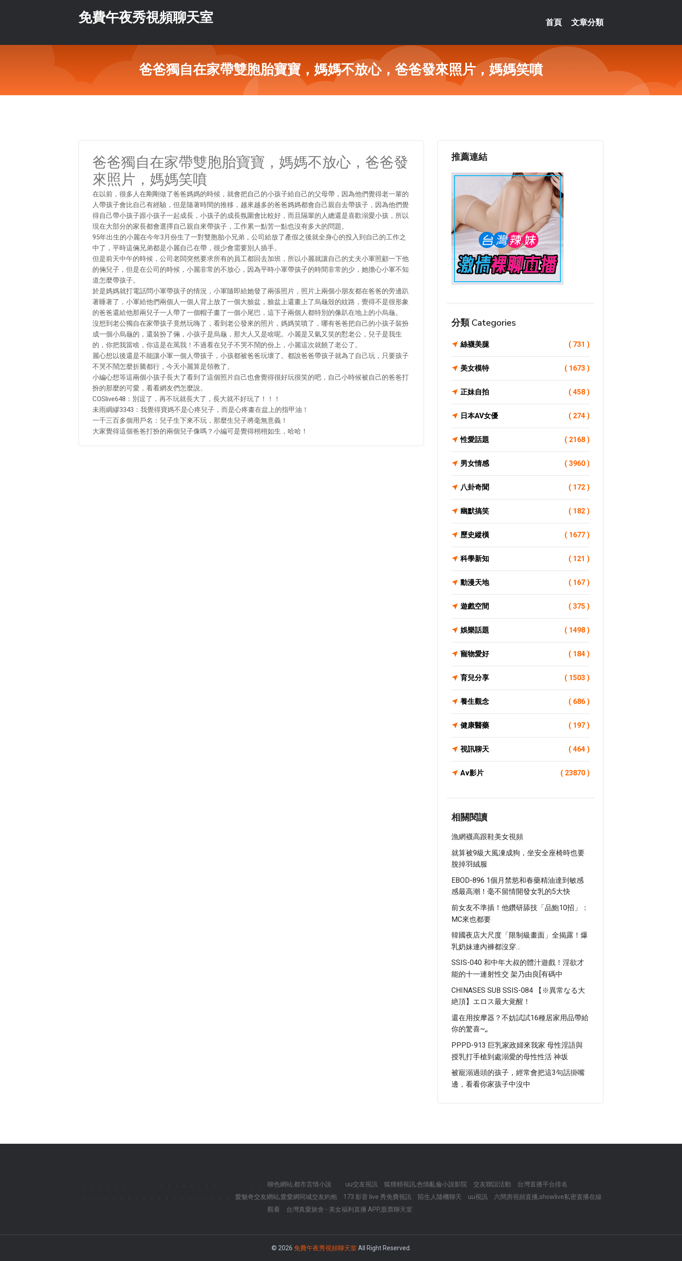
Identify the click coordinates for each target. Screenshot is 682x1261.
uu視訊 (478, 1196)
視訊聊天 (525, 749)
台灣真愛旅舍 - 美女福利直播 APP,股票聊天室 (349, 1209)
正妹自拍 (525, 392)
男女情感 (525, 463)
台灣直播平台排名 (542, 1184)
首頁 (554, 22)
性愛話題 (525, 440)
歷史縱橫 (525, 535)
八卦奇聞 (525, 487)
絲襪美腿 (525, 344)
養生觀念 (525, 701)
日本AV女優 (525, 416)
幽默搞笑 (525, 511)
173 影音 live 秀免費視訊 (377, 1196)
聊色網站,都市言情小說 (299, 1184)
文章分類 (587, 22)
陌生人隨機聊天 (440, 1196)
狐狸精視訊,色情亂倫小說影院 (425, 1184)
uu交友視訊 (361, 1184)
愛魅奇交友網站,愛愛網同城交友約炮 (286, 1196)
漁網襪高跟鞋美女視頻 (487, 836)
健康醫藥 (525, 725)
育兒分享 (525, 678)
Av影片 (525, 773)
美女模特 (525, 368)
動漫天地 (525, 582)
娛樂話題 (525, 630)
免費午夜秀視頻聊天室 (146, 17)
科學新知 (525, 559)
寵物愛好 (525, 654)
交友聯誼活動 (492, 1184)
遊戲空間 (525, 606)
